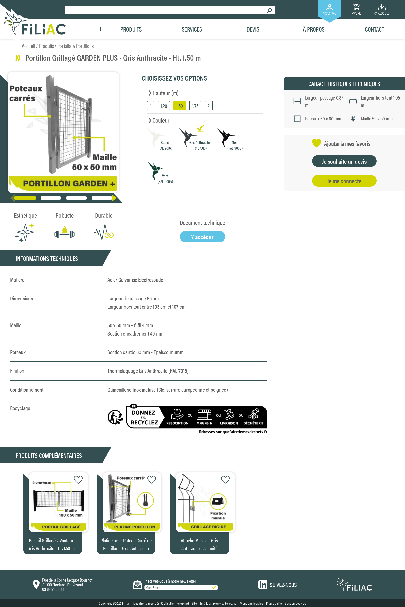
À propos (313, 29)
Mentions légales (251, 603)
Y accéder (202, 236)
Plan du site (274, 603)
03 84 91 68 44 (53, 589)
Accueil (28, 45)
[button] (115, 198)
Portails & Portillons (75, 45)
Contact (374, 29)
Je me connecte (344, 180)
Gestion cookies (295, 603)
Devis (253, 29)
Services (192, 29)
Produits (131, 29)
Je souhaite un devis (344, 161)
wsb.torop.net (228, 603)
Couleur (161, 120)
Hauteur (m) (166, 92)
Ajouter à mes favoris (341, 143)
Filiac (126, 603)
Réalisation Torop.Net (174, 603)
